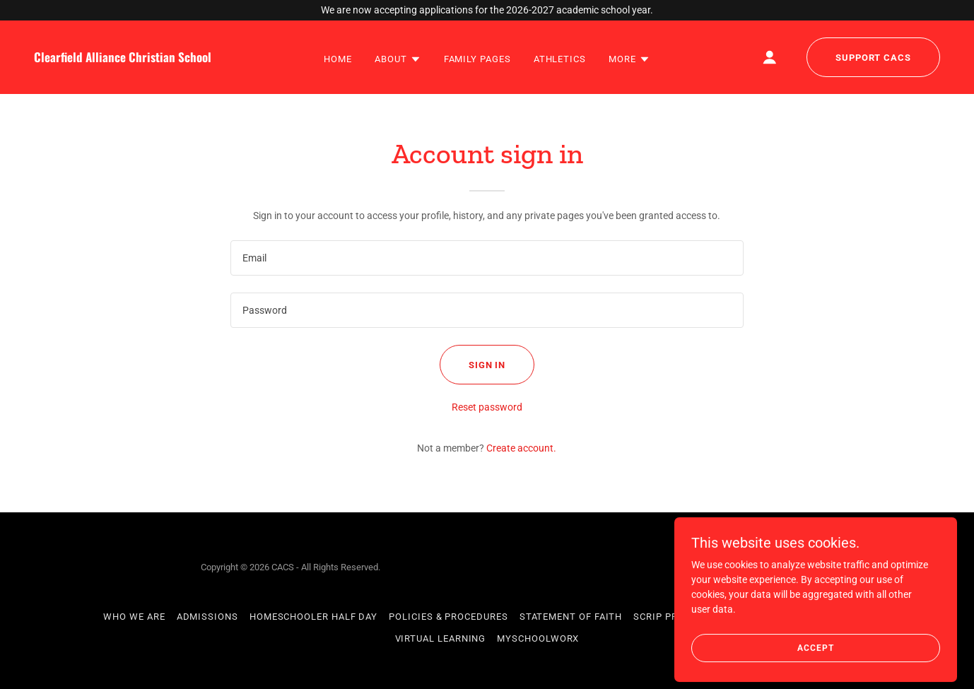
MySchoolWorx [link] (538, 638)
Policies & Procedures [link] (448, 616)
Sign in (487, 365)
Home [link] (338, 59)
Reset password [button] (487, 407)
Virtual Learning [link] (440, 638)
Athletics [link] (560, 59)
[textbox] (486, 258)
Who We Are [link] (134, 616)
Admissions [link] (207, 616)
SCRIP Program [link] (672, 616)
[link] (154, 58)
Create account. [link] (521, 448)
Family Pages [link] (477, 59)
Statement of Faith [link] (571, 616)
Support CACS (873, 57)
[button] (398, 59)
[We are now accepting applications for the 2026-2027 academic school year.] (487, 10)
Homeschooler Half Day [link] (313, 616)
